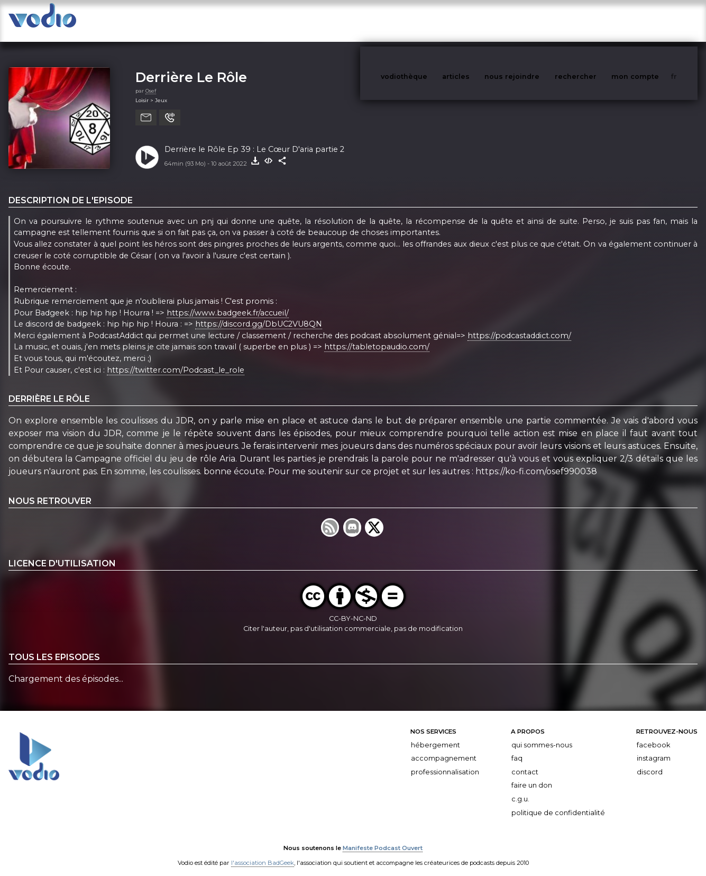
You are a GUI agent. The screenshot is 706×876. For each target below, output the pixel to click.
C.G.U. (520, 788)
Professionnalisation (445, 761)
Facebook (653, 734)
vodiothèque (429, 20)
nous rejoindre (533, 20)
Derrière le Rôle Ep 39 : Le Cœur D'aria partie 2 (254, 138)
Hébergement (435, 734)
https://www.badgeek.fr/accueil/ (228, 302)
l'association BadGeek (262, 852)
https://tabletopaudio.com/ (376, 336)
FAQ (516, 748)
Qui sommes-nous (541, 734)
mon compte (652, 20)
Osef (150, 80)
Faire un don (531, 775)
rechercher (595, 20)
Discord (650, 761)
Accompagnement (443, 748)
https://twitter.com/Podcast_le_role (175, 359)
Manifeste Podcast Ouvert (383, 838)
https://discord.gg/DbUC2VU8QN (258, 313)
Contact (524, 761)
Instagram (654, 748)
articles (479, 20)
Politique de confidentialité (558, 802)
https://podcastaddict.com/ (519, 325)
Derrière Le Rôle (191, 66)
